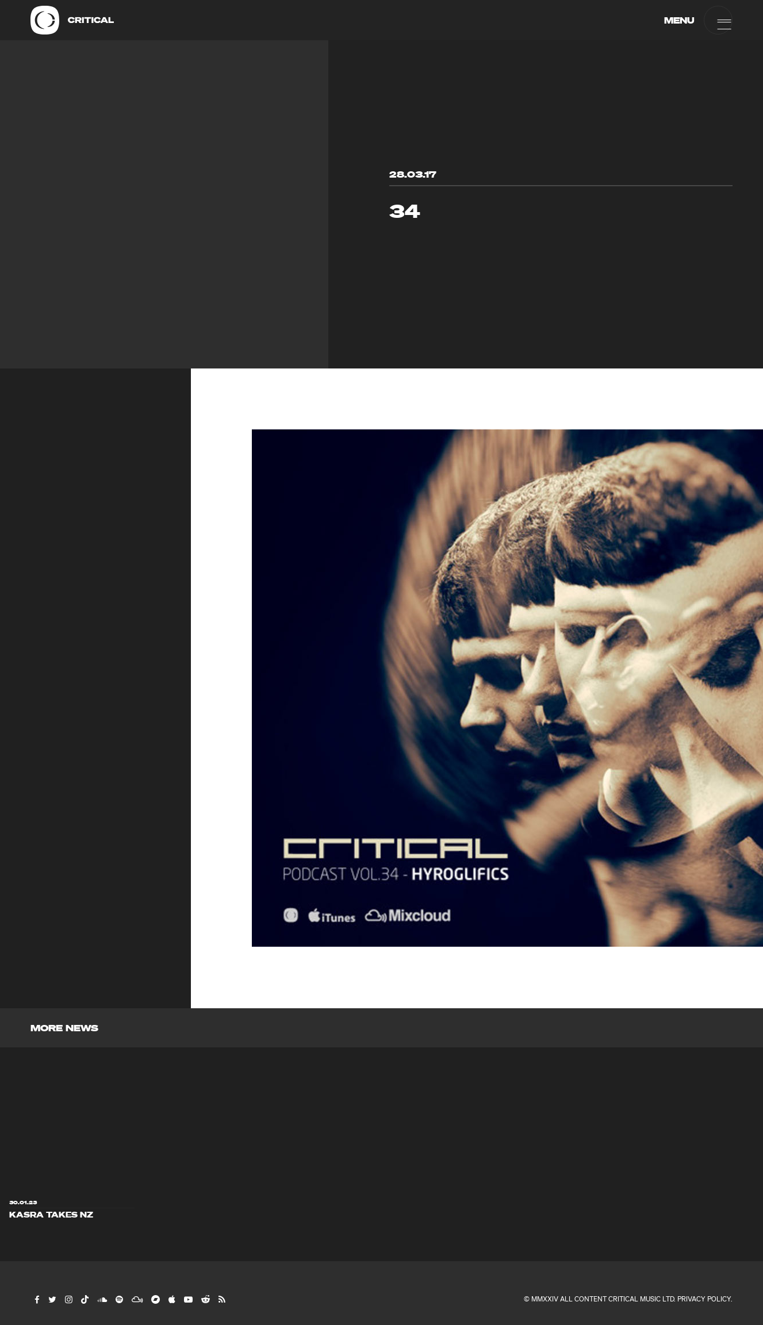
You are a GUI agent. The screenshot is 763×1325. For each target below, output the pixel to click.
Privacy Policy (704, 1299)
